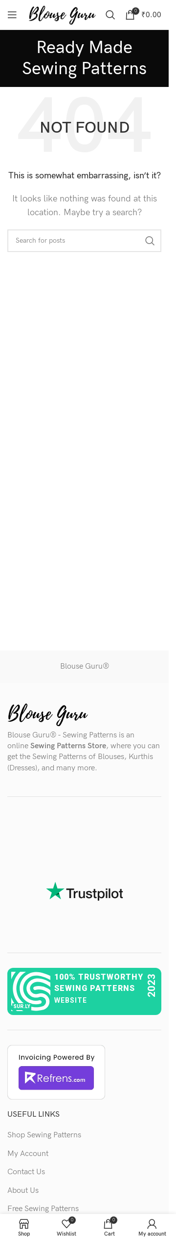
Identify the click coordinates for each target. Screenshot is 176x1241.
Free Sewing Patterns (43, 1208)
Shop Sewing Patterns (44, 1135)
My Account (27, 1153)
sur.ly (21, 1006)
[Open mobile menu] (12, 15)
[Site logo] (62, 14)
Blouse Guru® (84, 666)
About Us (23, 1190)
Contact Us (26, 1172)
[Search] (110, 15)
